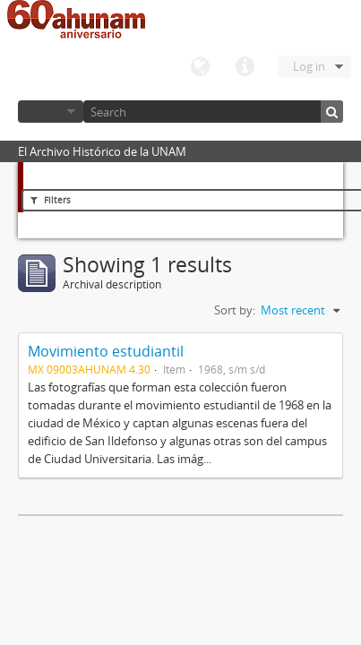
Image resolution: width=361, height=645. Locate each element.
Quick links (244, 67)
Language (199, 67)
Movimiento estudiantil (106, 351)
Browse (50, 111)
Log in (309, 66)
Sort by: (234, 310)
